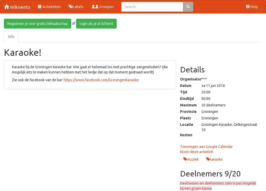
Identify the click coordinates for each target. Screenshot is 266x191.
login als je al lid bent (96, 24)
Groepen (102, 7)
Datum (185, 86)
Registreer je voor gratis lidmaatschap (37, 24)
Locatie (186, 124)
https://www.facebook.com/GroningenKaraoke (101, 80)
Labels (76, 7)
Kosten (186, 135)
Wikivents (17, 7)
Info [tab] (11, 37)
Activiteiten (49, 7)
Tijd (183, 92)
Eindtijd (187, 99)
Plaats (185, 118)
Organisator (187, 79)
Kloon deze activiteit (196, 152)
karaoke (216, 159)
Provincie (187, 112)
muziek (193, 159)
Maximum (187, 105)
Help (252, 7)
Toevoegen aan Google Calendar (206, 147)
